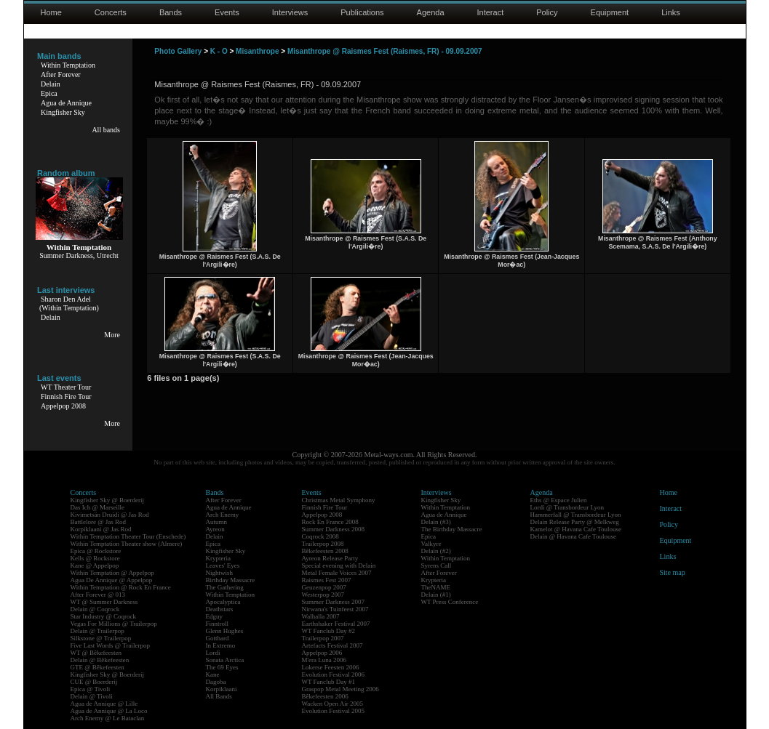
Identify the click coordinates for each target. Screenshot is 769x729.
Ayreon (215, 529)
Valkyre (431, 543)
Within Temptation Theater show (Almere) (127, 543)
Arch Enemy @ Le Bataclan (108, 718)
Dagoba (216, 681)
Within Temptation (68, 65)
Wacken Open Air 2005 (333, 703)
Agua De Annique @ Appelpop (112, 580)
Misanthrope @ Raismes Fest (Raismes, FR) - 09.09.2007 (384, 51)
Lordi (213, 652)
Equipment (610, 12)
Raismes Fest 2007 (326, 580)
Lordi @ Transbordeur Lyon (567, 507)
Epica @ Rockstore (96, 551)
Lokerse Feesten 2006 (330, 667)
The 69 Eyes (222, 667)
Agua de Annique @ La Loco (109, 710)
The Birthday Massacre (451, 529)
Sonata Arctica (225, 660)
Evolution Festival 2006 (333, 674)
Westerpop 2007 (323, 594)
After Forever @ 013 (98, 594)
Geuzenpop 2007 (324, 587)
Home (51, 12)
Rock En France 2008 (330, 521)
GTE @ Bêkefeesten (97, 667)
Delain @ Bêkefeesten (100, 660)
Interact (490, 12)
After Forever (61, 74)
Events (227, 12)
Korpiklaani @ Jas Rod (101, 529)
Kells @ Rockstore (95, 558)
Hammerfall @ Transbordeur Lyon (575, 514)
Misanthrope (257, 51)
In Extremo (221, 645)
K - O (219, 51)
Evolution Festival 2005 (333, 710)
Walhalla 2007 (321, 616)
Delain (50, 84)
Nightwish (220, 572)
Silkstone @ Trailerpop (101, 638)
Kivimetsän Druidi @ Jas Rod (110, 514)
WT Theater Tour (66, 387)
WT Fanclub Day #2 (329, 631)
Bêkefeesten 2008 (325, 551)
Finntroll (217, 623)
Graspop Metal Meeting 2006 (340, 689)
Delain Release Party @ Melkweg (574, 521)
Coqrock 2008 (320, 536)
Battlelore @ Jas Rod (99, 521)
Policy (546, 12)
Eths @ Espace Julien (558, 500)
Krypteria (218, 558)
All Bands (219, 696)
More (112, 335)
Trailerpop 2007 (323, 638)
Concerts (111, 12)
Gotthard (217, 638)
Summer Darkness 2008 (333, 529)
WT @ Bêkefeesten (96, 652)
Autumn (217, 521)
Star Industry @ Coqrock (104, 616)
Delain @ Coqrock (95, 609)
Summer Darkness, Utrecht (79, 255)
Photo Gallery (178, 51)
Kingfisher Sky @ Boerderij (108, 500)
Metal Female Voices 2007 (337, 572)
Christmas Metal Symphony (338, 500)
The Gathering (225, 587)
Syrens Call (436, 565)
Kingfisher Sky (63, 112)
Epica (49, 93)
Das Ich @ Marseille (98, 507)
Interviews (290, 12)
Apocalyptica (223, 601)
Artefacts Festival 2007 (332, 645)
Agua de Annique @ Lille (104, 703)
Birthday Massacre (230, 580)
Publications (361, 12)
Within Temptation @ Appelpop (112, 572)
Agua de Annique (66, 103)
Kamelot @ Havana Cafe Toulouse (575, 529)
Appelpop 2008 (63, 406)
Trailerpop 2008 (323, 543)
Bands (170, 12)
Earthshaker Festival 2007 (336, 623)
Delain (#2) (436, 551)
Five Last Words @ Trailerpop (110, 645)
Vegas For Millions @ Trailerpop (114, 623)
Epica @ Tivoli (91, 689)
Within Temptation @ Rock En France (121, 587)
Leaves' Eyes (223, 565)
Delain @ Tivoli (92, 696)
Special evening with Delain (339, 565)
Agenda (431, 12)
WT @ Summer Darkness (104, 601)
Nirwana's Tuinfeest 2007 (335, 609)
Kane (213, 674)
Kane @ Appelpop (95, 565)
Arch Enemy (222, 514)
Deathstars (220, 609)
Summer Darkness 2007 (333, 601)
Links (670, 12)
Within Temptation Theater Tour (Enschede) (128, 536)
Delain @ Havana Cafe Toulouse (573, 536)
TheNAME (436, 587)
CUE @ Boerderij (94, 681)
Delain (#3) (436, 521)
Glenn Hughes (225, 631)
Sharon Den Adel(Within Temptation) (69, 303)
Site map (672, 572)
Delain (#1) (436, 594)
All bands (106, 130)
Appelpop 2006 (322, 652)
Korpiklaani (221, 689)
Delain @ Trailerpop (97, 631)
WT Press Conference (450, 601)
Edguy (214, 616)
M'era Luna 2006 (324, 660)
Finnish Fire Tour (66, 396)
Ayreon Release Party (330, 558)
